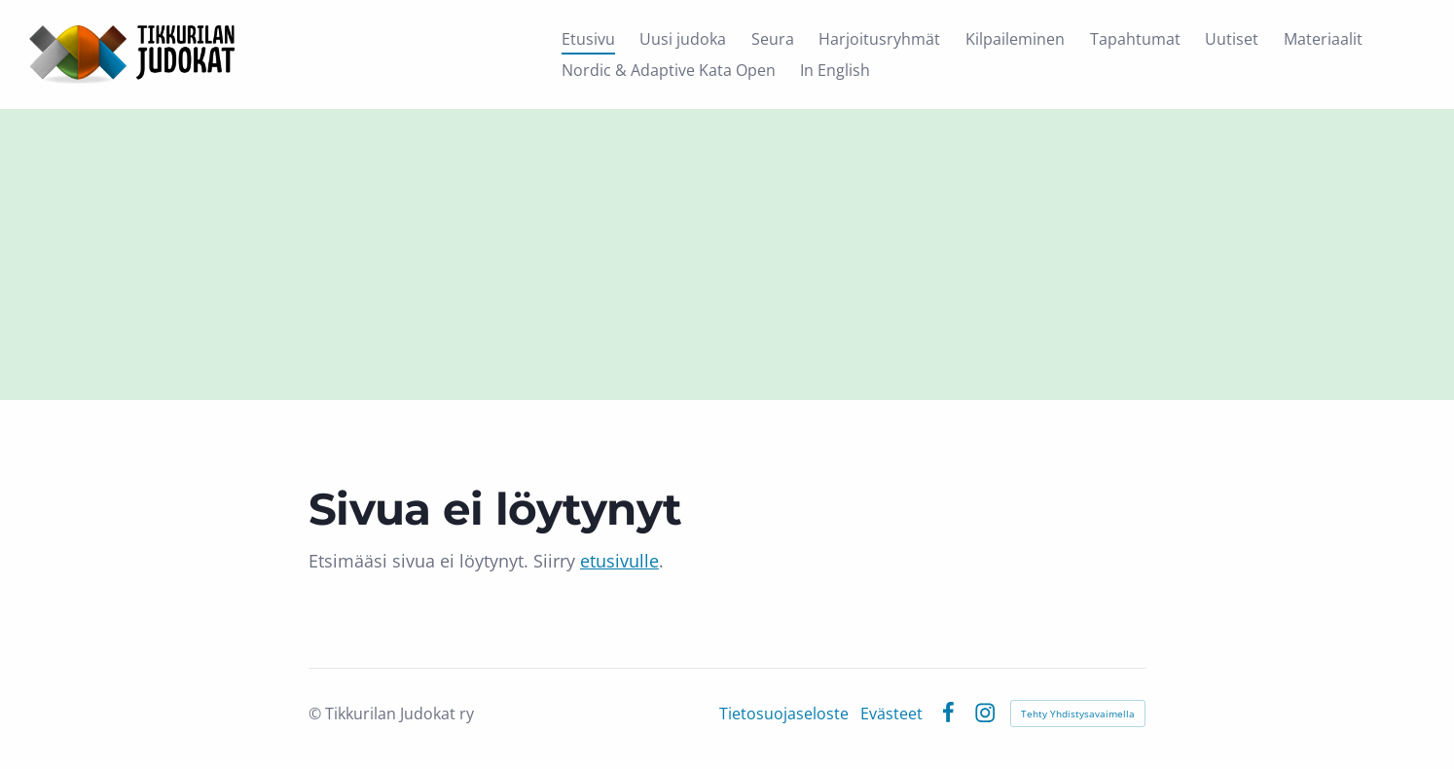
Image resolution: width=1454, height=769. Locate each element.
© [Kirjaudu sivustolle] (317, 713)
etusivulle (619, 560)
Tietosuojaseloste (784, 713)
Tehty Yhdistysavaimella (1078, 713)
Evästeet (891, 713)
